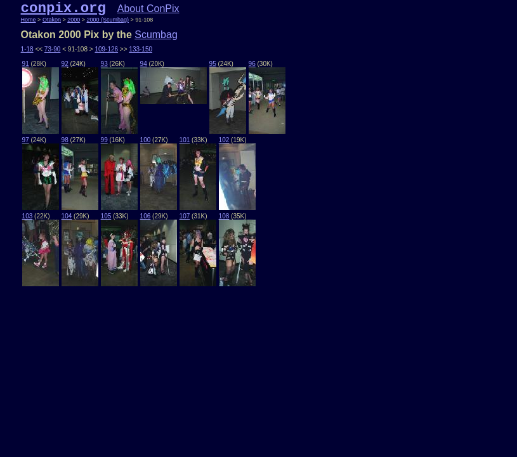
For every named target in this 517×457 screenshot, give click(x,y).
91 (25, 63)
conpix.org (63, 8)
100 (145, 139)
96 (252, 63)
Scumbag (156, 34)
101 (185, 139)
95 (212, 63)
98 (65, 139)
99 (104, 139)
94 (143, 63)
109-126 (106, 49)
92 (65, 63)
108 (224, 216)
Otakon (52, 20)
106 (145, 216)
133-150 (140, 49)
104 (67, 216)
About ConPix (148, 8)
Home (28, 20)
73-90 (52, 49)
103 (27, 216)
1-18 (27, 49)
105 (106, 216)
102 (224, 139)
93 (104, 63)
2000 (73, 20)
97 (25, 139)
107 (185, 216)
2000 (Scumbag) (107, 20)
